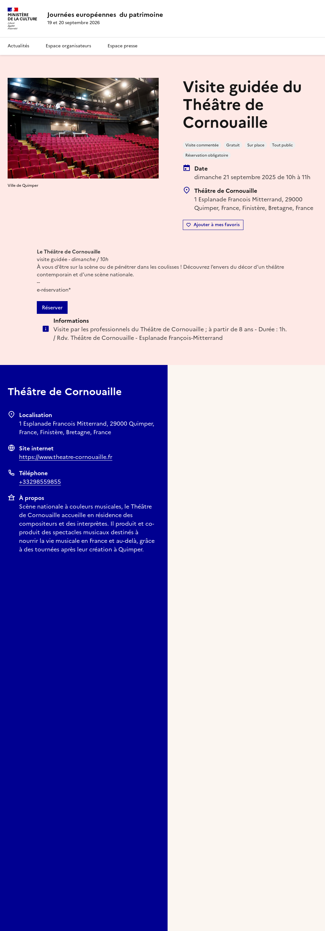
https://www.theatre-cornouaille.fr (65, 457)
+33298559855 (40, 481)
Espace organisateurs (68, 46)
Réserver (52, 307)
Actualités (18, 46)
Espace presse (122, 46)
